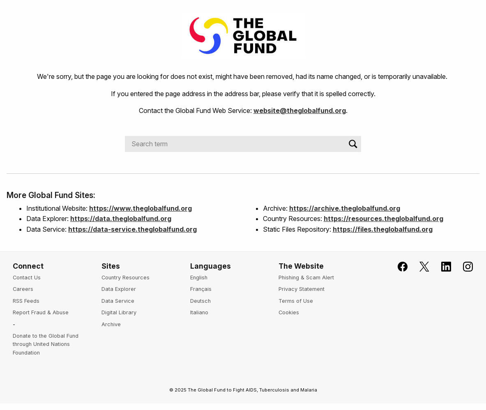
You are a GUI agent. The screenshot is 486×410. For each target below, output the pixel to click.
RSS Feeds (26, 301)
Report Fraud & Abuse (41, 312)
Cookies (289, 312)
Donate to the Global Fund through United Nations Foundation (45, 344)
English (198, 277)
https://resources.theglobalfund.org (383, 218)
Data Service (117, 301)
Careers (23, 289)
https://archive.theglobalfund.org (344, 208)
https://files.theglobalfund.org (383, 229)
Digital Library (118, 312)
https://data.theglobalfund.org (120, 218)
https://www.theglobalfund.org (140, 208)
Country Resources (125, 277)
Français (201, 289)
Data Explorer (118, 289)
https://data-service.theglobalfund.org (132, 229)
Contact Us (27, 277)
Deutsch (200, 301)
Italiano (199, 312)
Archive (111, 324)
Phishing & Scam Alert (306, 277)
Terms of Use (296, 301)
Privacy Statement (302, 289)
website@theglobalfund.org (299, 110)
